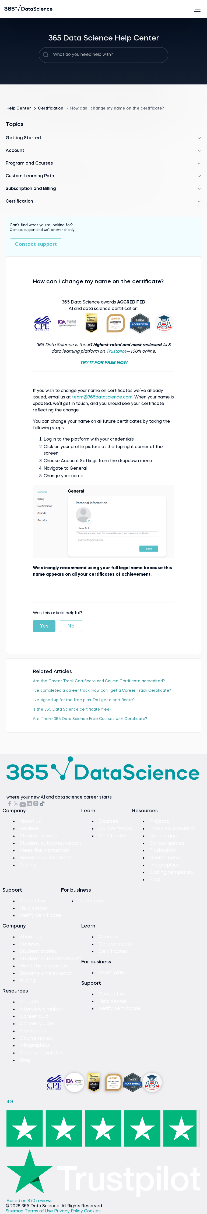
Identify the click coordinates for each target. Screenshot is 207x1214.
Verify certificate (40, 915)
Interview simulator (172, 828)
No (71, 626)
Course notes (165, 857)
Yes (44, 626)
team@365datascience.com (102, 397)
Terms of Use (39, 1211)
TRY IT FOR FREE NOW (103, 363)
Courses (108, 821)
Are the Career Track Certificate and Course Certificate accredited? (99, 681)
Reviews (29, 828)
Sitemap (15, 1211)
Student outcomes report (50, 843)
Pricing (28, 865)
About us (30, 821)
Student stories (38, 836)
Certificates (113, 836)
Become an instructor (46, 857)
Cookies (92, 1211)
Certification (51, 108)
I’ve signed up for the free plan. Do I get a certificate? (84, 700)
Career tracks (115, 828)
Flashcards (162, 850)
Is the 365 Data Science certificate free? (72, 709)
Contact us (33, 901)
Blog (154, 879)
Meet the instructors (44, 850)
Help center (34, 908)
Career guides (166, 843)
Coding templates (171, 872)
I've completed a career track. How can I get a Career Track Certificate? (102, 691)
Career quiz (163, 836)
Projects (159, 821)
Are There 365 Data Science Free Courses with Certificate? (90, 719)
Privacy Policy (69, 1211)
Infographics (164, 865)
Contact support (36, 244)
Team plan (91, 901)
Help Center (19, 108)
